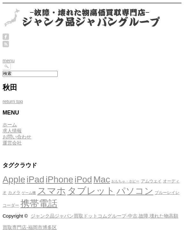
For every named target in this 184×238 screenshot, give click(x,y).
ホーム (10, 124)
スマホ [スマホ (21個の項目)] (51, 190)
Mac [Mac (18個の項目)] (101, 179)
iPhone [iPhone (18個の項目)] (59, 179)
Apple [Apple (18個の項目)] (14, 179)
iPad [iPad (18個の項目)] (35, 179)
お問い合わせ (17, 136)
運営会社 (12, 142)
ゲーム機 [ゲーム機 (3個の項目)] (29, 193)
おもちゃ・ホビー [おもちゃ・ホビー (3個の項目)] (125, 181)
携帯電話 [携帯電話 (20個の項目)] (38, 203)
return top (13, 101)
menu (9, 60)
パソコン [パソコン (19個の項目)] (134, 191)
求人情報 (12, 130)
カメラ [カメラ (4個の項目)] (14, 192)
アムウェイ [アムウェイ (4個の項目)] (151, 181)
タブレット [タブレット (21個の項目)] (91, 190)
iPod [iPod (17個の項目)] (83, 179)
